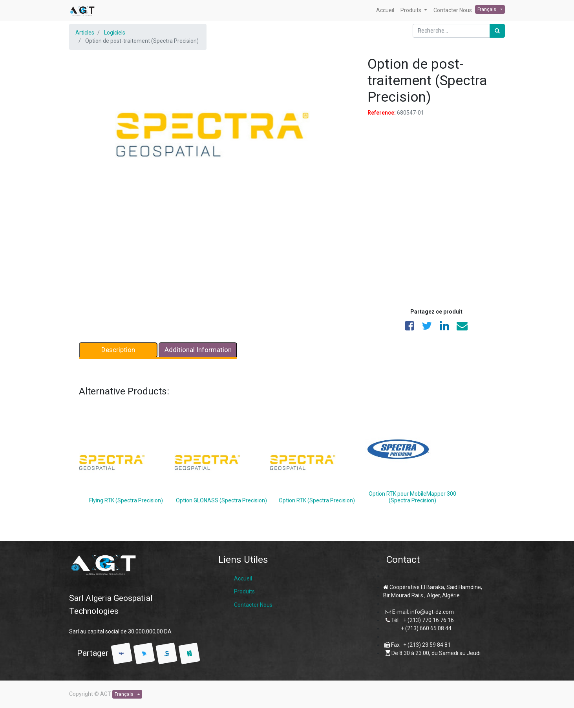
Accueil (243, 578)
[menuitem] (385, 10)
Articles (84, 32)
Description (118, 350)
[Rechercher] (497, 31)
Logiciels (114, 32)
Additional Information (198, 350)
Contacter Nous (253, 605)
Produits (244, 591)
